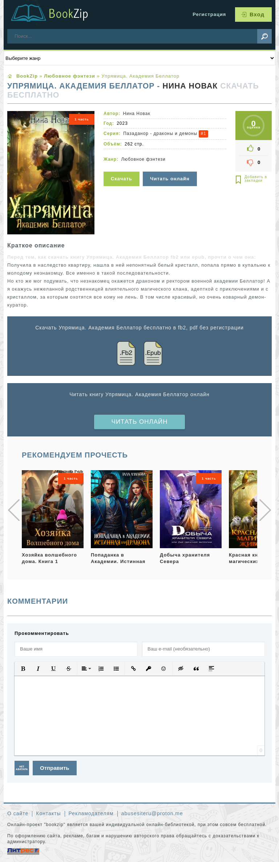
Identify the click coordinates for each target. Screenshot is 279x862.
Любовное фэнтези (143, 159)
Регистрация (209, 14)
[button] (23, 669)
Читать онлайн (140, 421)
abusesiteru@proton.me (152, 813)
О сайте (17, 813)
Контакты (48, 813)
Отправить (54, 768)
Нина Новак (190, 86)
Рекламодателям (91, 813)
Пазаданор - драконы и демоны (160, 133)
